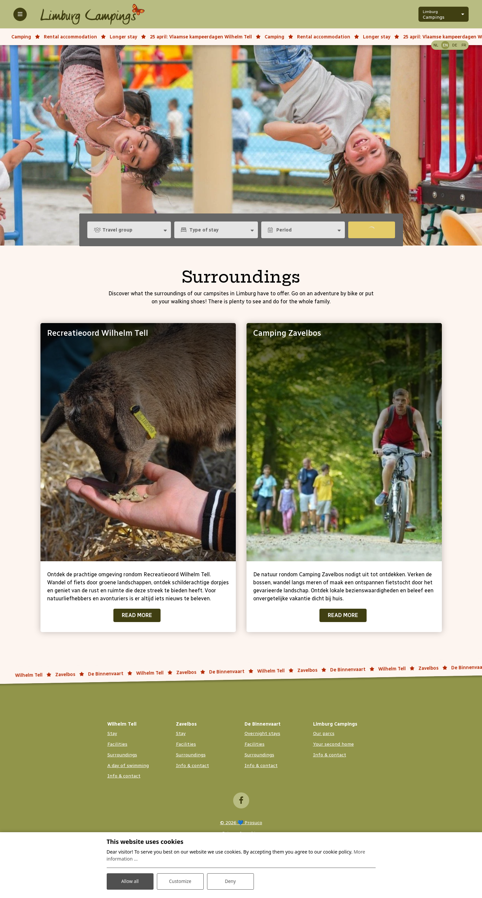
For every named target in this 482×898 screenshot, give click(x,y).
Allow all (130, 881)
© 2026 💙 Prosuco (241, 823)
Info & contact (123, 776)
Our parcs (323, 733)
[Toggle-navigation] (20, 14)
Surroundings (122, 755)
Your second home (333, 744)
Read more (137, 615)
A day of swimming (128, 765)
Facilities (117, 744)
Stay (112, 733)
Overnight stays (262, 733)
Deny (230, 881)
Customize (180, 881)
